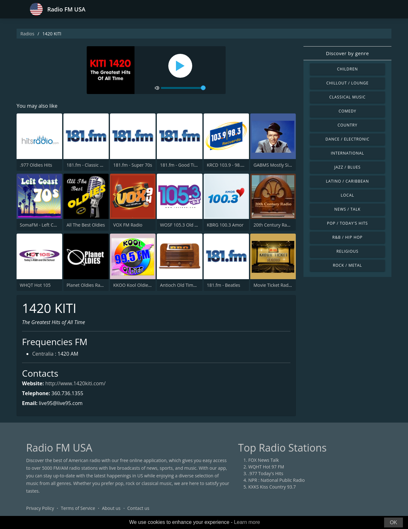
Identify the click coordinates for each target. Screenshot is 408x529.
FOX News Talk (263, 460)
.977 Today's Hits (265, 473)
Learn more (247, 522)
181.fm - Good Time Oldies (187, 165)
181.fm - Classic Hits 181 (92, 165)
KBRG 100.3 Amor (225, 225)
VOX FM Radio (127, 225)
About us (111, 508)
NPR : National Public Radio (276, 480)
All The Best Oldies (86, 225)
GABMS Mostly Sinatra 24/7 (281, 165)
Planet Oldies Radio (87, 285)
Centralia (43, 353)
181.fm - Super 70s (132, 165)
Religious (347, 251)
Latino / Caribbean (347, 181)
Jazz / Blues (347, 167)
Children (347, 69)
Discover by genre (347, 53)
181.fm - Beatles (223, 285)
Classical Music (347, 97)
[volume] (183, 88)
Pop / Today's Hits (347, 223)
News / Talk (347, 209)
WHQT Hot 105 (35, 285)
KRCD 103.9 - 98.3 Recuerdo (236, 165)
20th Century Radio (273, 225)
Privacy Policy (40, 508)
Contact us (138, 508)
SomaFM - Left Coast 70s (45, 225)
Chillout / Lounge (347, 83)
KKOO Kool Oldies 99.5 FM (140, 285)
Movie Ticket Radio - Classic (281, 285)
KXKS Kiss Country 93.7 (272, 487)
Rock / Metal (347, 265)
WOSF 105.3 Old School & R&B (191, 225)
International (347, 153)
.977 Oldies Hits (36, 165)
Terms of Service (78, 508)
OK (393, 522)
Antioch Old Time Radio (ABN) (191, 285)
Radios (27, 34)
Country (347, 125)
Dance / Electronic (347, 139)
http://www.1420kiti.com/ (75, 383)
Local (347, 195)
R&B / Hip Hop (347, 237)
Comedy (347, 111)
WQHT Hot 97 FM (266, 467)
